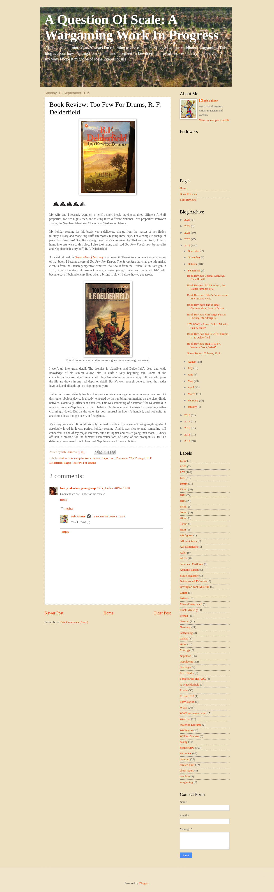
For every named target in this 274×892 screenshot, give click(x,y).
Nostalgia (185, 667)
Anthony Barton (189, 569)
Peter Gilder (187, 673)
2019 (187, 245)
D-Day (184, 598)
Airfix (183, 558)
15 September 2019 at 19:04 (108, 516)
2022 (187, 226)
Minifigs (185, 650)
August (192, 361)
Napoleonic (108, 458)
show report (187, 770)
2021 (187, 232)
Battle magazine (189, 575)
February (193, 400)
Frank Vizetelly (189, 610)
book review (66, 458)
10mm (183, 483)
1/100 (183, 460)
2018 (187, 415)
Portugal (140, 458)
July (190, 368)
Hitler (183, 644)
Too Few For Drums (84, 462)
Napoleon (185, 656)
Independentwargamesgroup (78, 488)
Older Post (162, 613)
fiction (96, 458)
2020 (187, 239)
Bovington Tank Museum (195, 586)
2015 (187, 434)
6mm (183, 529)
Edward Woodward (191, 604)
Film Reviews (188, 199)
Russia (184, 690)
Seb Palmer (78, 516)
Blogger (144, 883)
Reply (63, 499)
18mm (183, 506)
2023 (187, 219)
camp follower (82, 458)
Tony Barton (187, 701)
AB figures (186, 535)
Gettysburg (186, 633)
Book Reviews (188, 194)
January (193, 406)
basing (184, 742)
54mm (183, 524)
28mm (183, 518)
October (193, 264)
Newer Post (54, 613)
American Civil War (191, 564)
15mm (183, 489)
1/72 (182, 472)
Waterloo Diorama (190, 724)
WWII (183, 707)
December (194, 251)
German (184, 621)
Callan (184, 592)
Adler (183, 552)
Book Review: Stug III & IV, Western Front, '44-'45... (204, 345)
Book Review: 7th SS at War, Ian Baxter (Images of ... (206, 287)
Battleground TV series (193, 581)
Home (108, 613)
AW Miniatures (189, 546)
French (184, 615)
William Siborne (189, 736)
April (191, 387)
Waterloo (185, 719)
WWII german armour (193, 713)
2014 (187, 441)
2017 (187, 421)
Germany (185, 627)
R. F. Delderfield (189, 684)
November (194, 257)
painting (184, 759)
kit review (186, 753)
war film (185, 776)
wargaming (186, 782)
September (194, 270)
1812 (183, 495)
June (191, 374)
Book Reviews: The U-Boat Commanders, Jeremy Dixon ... (207, 306)
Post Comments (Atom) (74, 622)
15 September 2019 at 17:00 (113, 488)
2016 (187, 428)
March (192, 394)
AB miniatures (188, 541)
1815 (183, 501)
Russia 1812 (187, 696)
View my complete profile (214, 120)
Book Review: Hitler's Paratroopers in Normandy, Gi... (207, 297)
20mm (183, 512)
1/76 (182, 478)
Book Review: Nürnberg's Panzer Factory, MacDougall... (206, 316)
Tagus (67, 462)
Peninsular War (125, 458)
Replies (68, 508)
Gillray (184, 638)
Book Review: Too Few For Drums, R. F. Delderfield (208, 335)
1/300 (183, 466)
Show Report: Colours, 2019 (203, 353)
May (191, 381)
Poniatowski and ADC (193, 678)
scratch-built (187, 765)
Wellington (186, 730)
